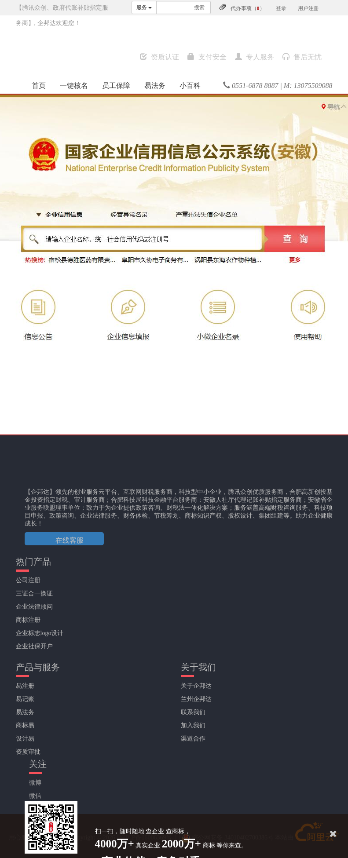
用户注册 (308, 8)
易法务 (154, 85)
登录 (281, 8)
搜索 (199, 7)
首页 (39, 85)
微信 (35, 795)
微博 (35, 782)
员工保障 (116, 85)
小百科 (190, 85)
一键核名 (74, 85)
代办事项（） (248, 8)
